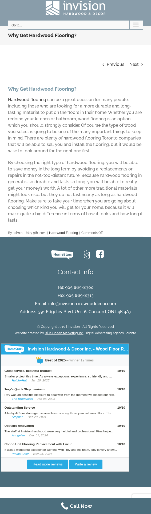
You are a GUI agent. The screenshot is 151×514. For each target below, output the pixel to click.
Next (134, 64)
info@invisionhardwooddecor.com (82, 303)
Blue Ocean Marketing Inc (64, 333)
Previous (115, 64)
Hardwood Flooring (63, 233)
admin (17, 233)
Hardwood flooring (27, 99)
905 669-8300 (79, 287)
